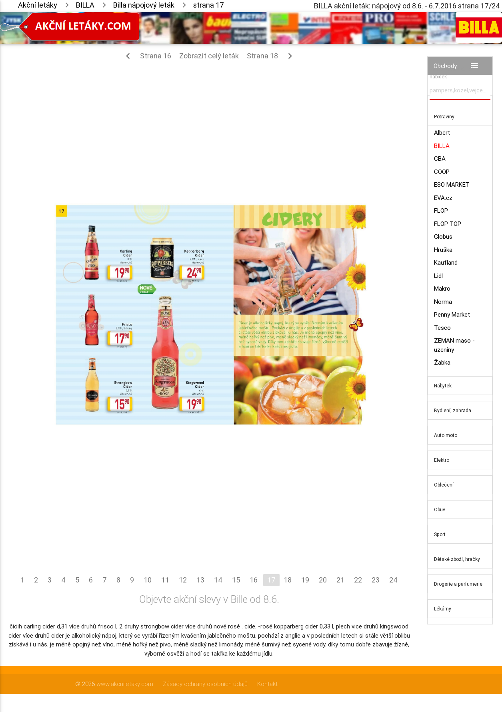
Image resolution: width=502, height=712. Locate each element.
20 (323, 579)
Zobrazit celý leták (209, 55)
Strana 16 (146, 56)
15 (236, 579)
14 (218, 579)
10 (148, 579)
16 (254, 579)
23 (376, 579)
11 (165, 579)
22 (358, 579)
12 (183, 579)
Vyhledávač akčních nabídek (452, 73)
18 (288, 579)
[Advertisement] (209, 124)
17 (271, 579)
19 (305, 579)
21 (340, 579)
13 (200, 579)
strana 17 (208, 5)
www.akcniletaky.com (124, 684)
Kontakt (267, 684)
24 (393, 579)
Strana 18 (271, 56)
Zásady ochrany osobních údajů (205, 684)
